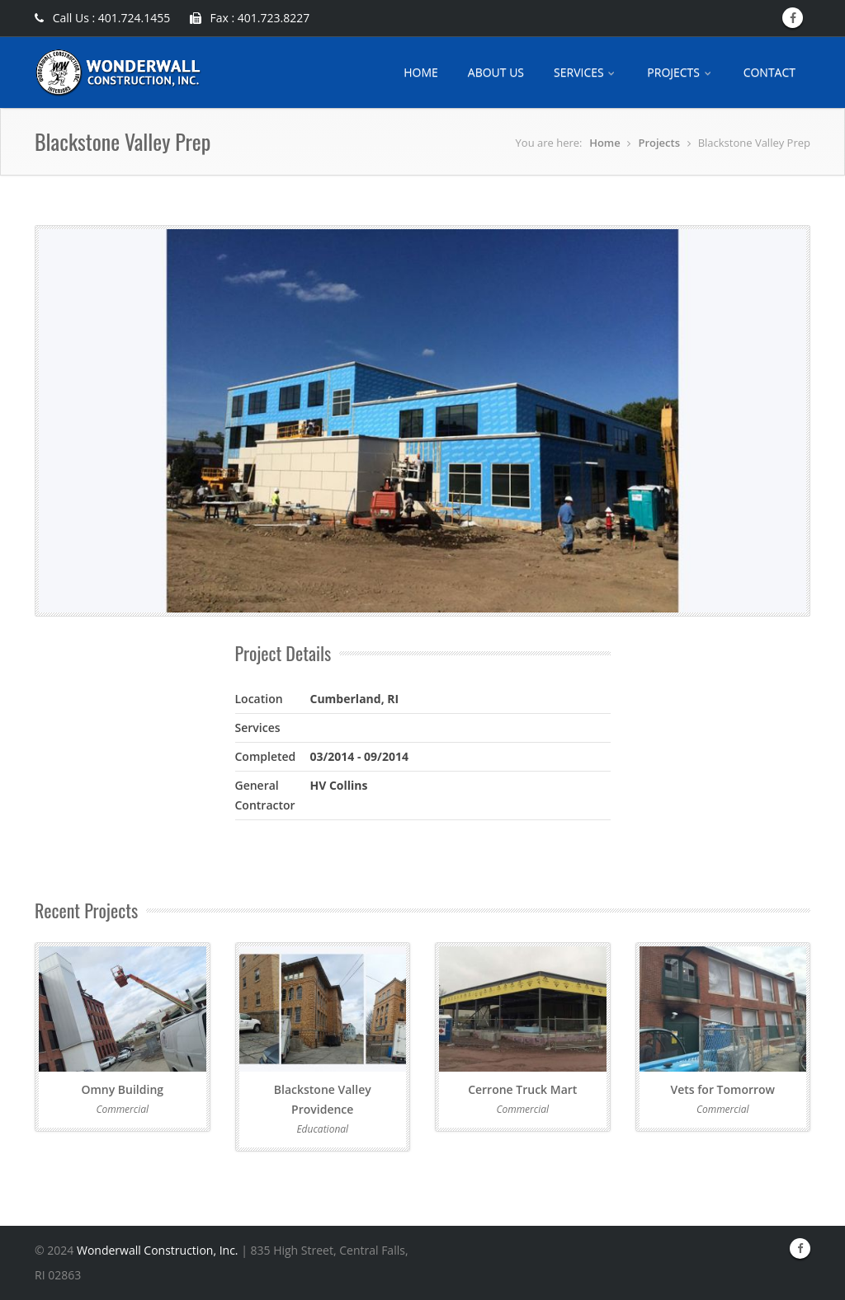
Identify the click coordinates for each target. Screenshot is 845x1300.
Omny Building (122, 1089)
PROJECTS (680, 72)
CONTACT (769, 72)
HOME (421, 72)
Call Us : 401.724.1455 (102, 18)
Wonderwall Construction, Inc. (157, 1250)
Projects (659, 142)
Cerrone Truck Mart (522, 1089)
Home (605, 142)
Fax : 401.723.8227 (249, 18)
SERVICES (585, 72)
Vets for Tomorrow (723, 1089)
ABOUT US (496, 72)
